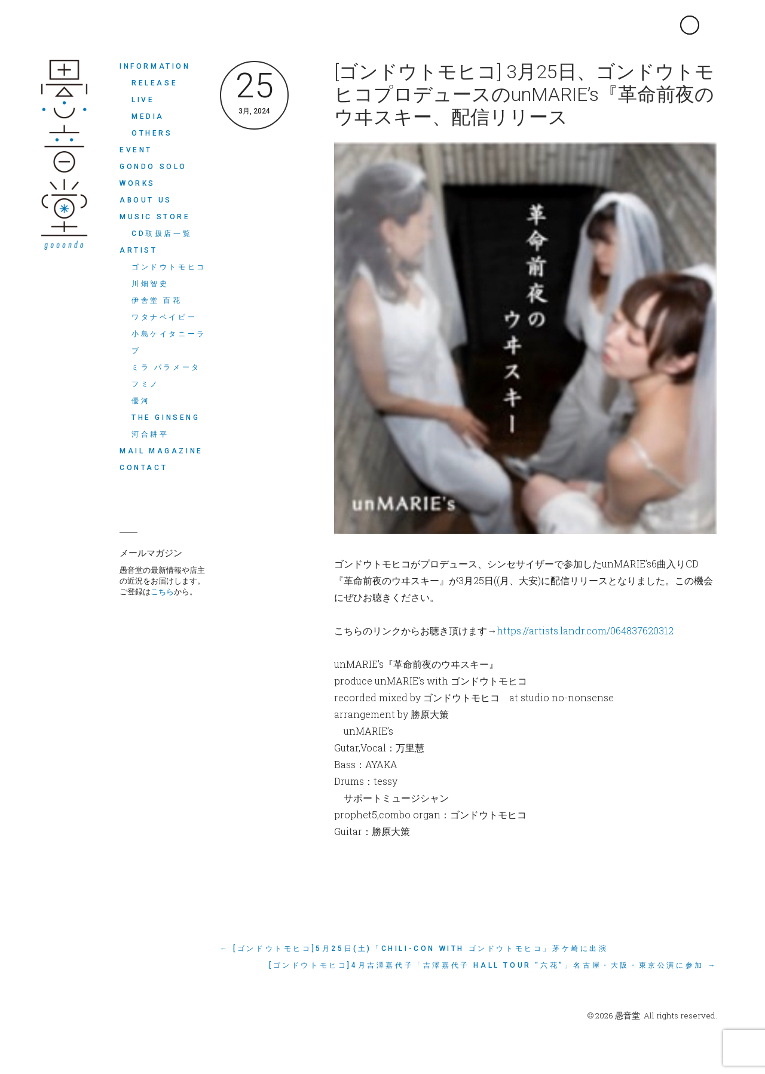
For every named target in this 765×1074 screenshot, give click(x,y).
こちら (162, 591)
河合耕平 (150, 434)
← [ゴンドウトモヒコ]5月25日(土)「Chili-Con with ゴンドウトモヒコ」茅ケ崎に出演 (414, 948)
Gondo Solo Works (153, 175)
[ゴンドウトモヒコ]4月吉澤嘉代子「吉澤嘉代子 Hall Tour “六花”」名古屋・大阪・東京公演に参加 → (493, 965)
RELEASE (154, 83)
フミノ (145, 384)
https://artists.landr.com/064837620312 (585, 630)
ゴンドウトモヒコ (168, 267)
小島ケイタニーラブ (168, 342)
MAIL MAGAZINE (161, 451)
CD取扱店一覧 (161, 233)
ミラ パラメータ (166, 367)
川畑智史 (150, 284)
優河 (140, 401)
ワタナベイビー (164, 317)
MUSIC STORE (155, 217)
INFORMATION (155, 66)
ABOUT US (146, 200)
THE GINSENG (165, 417)
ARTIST (139, 250)
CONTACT (143, 468)
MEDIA (147, 116)
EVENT (136, 150)
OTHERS (152, 133)
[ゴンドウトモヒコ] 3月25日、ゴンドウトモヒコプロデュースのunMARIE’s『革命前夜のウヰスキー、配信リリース (524, 94)
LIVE (142, 100)
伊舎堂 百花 (156, 300)
